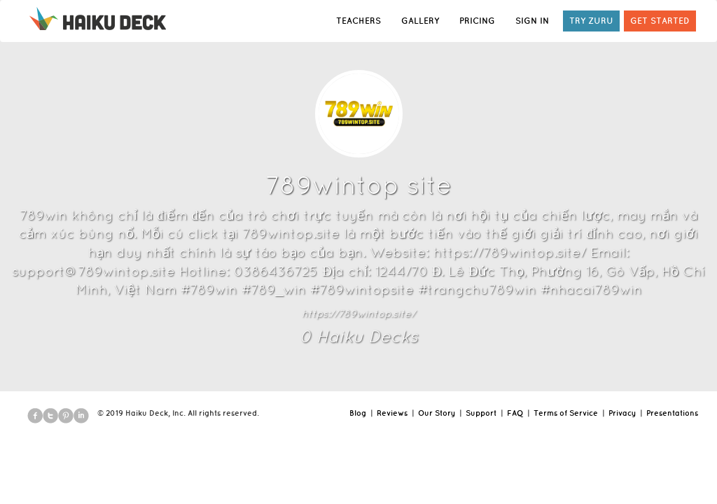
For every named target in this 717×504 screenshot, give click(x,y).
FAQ (515, 413)
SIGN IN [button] (532, 20)
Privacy (622, 413)
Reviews (392, 413)
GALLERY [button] (420, 20)
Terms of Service (566, 413)
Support (481, 413)
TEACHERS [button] (358, 20)
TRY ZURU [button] (591, 20)
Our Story (436, 413)
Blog (357, 413)
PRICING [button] (477, 20)
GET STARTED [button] (660, 20)
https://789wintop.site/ (358, 313)
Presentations (672, 413)
